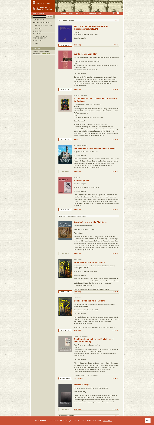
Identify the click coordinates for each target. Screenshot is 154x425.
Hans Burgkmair (81, 180)
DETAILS (115, 45)
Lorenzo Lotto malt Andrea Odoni (89, 262)
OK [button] (147, 421)
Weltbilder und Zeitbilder (85, 54)
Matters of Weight (82, 385)
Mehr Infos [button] (107, 421)
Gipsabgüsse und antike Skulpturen (90, 222)
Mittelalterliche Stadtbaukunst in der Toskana (95, 148)
